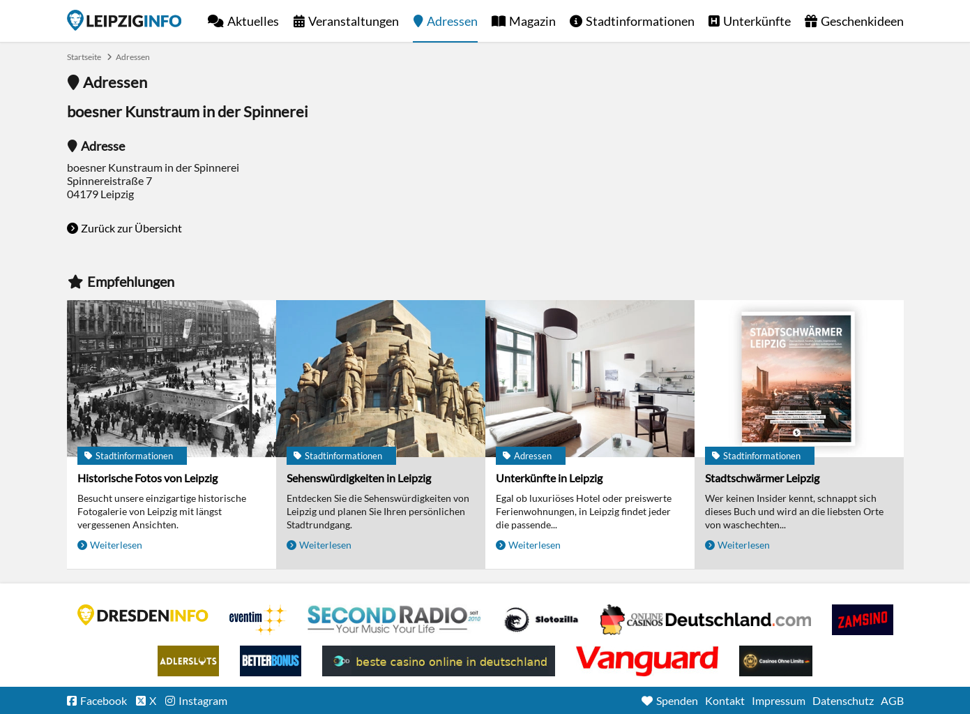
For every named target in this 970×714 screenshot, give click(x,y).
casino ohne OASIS (647, 661)
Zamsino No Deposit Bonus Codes (862, 619)
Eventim (258, 619)
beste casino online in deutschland (438, 661)
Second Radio (395, 619)
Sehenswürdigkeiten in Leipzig (359, 477)
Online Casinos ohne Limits (775, 661)
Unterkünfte (757, 21)
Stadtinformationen (640, 21)
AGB (892, 700)
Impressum (778, 700)
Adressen (452, 21)
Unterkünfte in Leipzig (549, 477)
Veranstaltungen (353, 21)
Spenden (677, 700)
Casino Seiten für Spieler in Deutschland (541, 619)
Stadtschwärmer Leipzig (762, 477)
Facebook (103, 700)
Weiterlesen (116, 545)
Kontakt (725, 700)
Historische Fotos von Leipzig (147, 477)
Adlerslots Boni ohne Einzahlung (188, 661)
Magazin (532, 21)
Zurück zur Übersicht (131, 228)
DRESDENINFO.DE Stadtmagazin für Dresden (143, 614)
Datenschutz (843, 700)
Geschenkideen (862, 21)
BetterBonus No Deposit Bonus (270, 661)
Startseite (124, 20)
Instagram (203, 700)
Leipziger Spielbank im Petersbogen (705, 619)
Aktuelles (253, 21)
